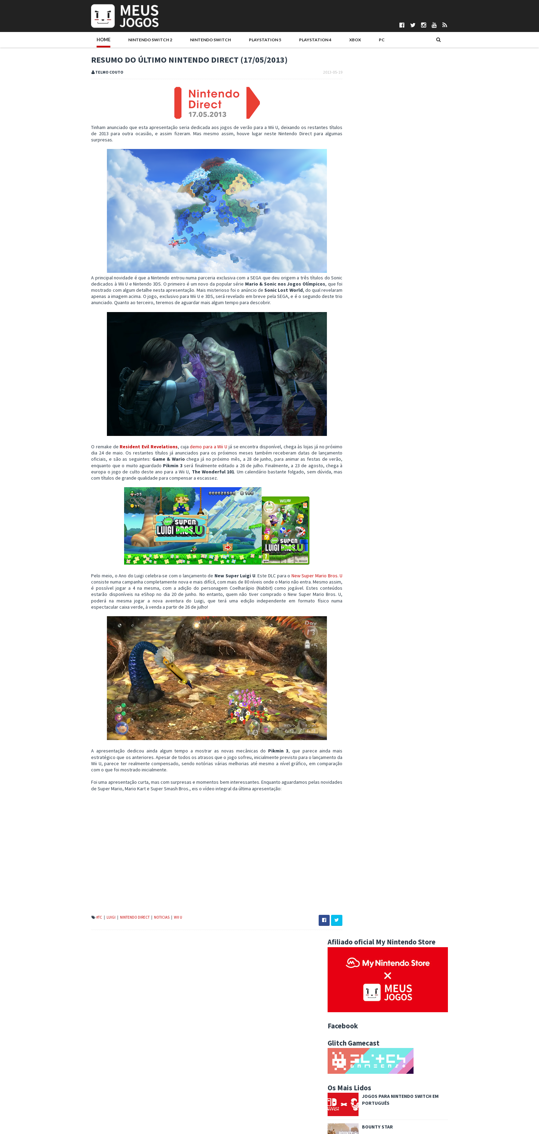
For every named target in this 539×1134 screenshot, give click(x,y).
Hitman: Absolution (400, 429)
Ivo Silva (215, 1101)
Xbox (317, 40)
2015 (354, 759)
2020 (354, 724)
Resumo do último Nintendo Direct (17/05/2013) (402, 897)
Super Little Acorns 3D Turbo (383, 959)
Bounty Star (391, 245)
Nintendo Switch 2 (131, 40)
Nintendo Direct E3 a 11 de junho (386, 857)
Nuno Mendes (221, 1107)
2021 (354, 717)
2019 (354, 731)
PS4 (426, 643)
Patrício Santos (222, 1113)
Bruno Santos (220, 1072)
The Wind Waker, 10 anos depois (387, 980)
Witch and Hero (369, 966)
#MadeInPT (355, 610)
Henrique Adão (222, 1095)
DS (379, 621)
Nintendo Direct (121, 924)
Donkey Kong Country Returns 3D (387, 849)
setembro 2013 (371, 801)
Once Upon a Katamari (402, 490)
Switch (386, 654)
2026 (354, 682)
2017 (354, 745)
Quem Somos (91, 1072)
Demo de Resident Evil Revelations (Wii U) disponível (407, 925)
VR (404, 654)
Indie (377, 632)
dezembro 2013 (371, 780)
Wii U (164, 924)
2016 (354, 752)
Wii (417, 654)
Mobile (352, 643)
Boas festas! (391, 306)
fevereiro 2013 (370, 1001)
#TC (85, 924)
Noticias (148, 924)
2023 (354, 703)
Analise (396, 610)
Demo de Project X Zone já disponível (392, 863)
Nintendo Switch (187, 40)
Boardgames (357, 621)
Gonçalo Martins (223, 1090)
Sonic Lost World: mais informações (390, 836)
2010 (354, 1029)
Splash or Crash (370, 911)
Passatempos (358, 654)
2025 (354, 689)
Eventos (425, 621)
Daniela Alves (220, 1078)
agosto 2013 (368, 808)
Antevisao (422, 610)
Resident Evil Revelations (136, 454)
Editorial (399, 621)
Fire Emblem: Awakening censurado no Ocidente (403, 973)
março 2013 (367, 994)
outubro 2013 (369, 794)
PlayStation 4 (283, 40)
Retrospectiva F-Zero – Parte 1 (385, 932)
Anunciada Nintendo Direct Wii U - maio (393, 904)
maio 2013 (365, 828)
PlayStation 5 (237, 40)
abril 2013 (365, 987)
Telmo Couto (220, 1124)
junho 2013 (366, 822)
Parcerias (86, 1084)
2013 (354, 773)
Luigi (97, 924)
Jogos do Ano (403, 632)
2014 (354, 766)
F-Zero (360, 870)
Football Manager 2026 (404, 275)
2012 (354, 1015)
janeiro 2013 (368, 1008)
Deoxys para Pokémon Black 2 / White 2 (394, 952)
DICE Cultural (219, 1084)
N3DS (371, 643)
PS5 (441, 643)
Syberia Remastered (400, 459)
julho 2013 (365, 815)
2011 (354, 1022)
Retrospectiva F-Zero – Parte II (385, 890)
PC (338, 40)
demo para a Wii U (197, 454)
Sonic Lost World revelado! (381, 842)
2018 (354, 738)
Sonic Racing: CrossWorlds (409, 398)
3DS (377, 610)
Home (89, 40)
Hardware (354, 632)
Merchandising (440, 632)
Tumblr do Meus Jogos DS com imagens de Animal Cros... (405, 881)
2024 (354, 696)
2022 (354, 710)
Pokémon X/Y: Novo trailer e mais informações (401, 918)
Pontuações (89, 1078)
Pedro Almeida (222, 1118)
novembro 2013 (371, 787)
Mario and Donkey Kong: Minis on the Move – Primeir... (399, 942)
